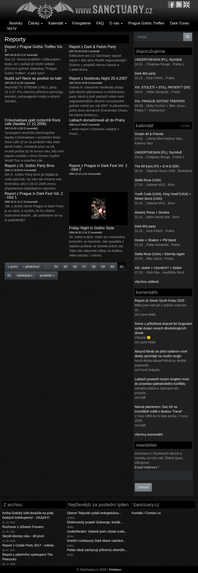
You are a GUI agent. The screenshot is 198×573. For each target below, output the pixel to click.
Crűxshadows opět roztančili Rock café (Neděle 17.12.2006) (32, 122)
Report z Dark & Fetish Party (92, 47)
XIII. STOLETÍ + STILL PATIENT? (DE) (162, 87)
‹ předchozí (31, 266)
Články (35, 23)
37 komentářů (95, 232)
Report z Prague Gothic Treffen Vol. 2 (34, 48)
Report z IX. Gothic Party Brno (29, 166)
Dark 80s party (145, 73)
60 (112, 266)
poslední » (47, 275)
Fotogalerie (81, 23)
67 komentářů (31, 55)
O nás (116, 23)
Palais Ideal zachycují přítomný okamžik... (97, 550)
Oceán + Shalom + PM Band (155, 240)
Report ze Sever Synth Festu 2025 (159, 300)
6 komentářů (30, 170)
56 (75, 266)
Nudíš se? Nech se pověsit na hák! (33, 78)
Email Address (147, 467)
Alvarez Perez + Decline (152, 212)
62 (9, 275)
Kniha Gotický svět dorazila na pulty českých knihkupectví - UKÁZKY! (28, 515)
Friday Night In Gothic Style (91, 228)
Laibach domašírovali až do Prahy (97, 120)
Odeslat (143, 487)
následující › (25, 275)
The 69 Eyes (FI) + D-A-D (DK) (157, 166)
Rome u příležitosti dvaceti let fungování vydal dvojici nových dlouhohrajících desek (163, 328)
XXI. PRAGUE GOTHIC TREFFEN (160, 101)
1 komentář (93, 51)
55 (65, 266)
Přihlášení (115, 569)
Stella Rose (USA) (148, 180)
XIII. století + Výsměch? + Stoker (158, 268)
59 (103, 266)
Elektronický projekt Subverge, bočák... (95, 522)
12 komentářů (31, 128)
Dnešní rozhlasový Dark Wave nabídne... (96, 541)
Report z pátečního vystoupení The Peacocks (27, 557)
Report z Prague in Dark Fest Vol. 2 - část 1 (34, 195)
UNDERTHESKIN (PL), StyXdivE (158, 59)
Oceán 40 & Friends (149, 134)
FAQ (100, 23)
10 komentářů (95, 83)
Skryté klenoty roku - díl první (23, 536)
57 (84, 266)
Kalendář (57, 23)
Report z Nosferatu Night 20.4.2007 (98, 78)
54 (56, 266)
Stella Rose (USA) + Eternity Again (160, 254)
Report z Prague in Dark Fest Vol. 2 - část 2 (98, 167)
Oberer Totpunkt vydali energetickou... (94, 513)
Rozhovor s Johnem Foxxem (22, 527)
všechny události (147, 281)
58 (94, 266)
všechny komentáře (149, 434)
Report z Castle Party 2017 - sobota (28, 545)
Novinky (15, 23)
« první (13, 266)
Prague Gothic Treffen (146, 23)
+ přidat (184, 126)
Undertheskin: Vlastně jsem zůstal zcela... (97, 531)
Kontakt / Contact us (146, 513)
